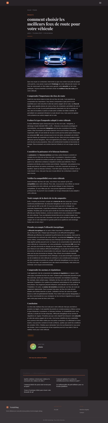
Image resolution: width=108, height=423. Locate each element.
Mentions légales (84, 409)
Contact (82, 412)
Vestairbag (12, 407)
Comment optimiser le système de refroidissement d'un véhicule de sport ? (68, 380)
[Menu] (100, 3)
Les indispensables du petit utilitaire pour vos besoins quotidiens (69, 385)
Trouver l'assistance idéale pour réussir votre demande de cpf (37, 391)
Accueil (29, 10)
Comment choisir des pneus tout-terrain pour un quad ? (37, 385)
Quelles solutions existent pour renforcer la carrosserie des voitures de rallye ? (37, 380)
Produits (35, 10)
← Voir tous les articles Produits (37, 357)
